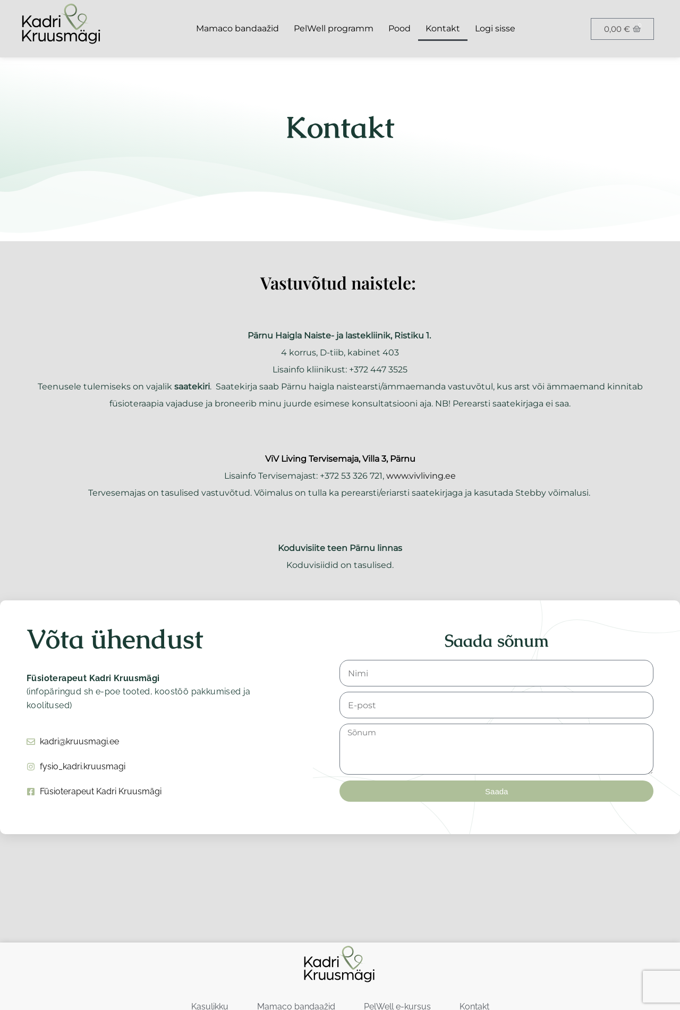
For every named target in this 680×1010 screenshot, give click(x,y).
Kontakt (443, 28)
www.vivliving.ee (421, 476)
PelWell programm (333, 28)
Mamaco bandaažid (237, 28)
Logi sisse (495, 28)
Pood (399, 28)
